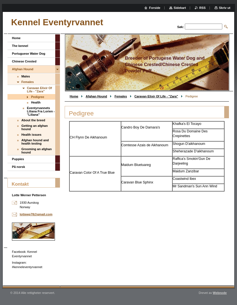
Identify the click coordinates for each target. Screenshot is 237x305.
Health (36, 102)
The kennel (20, 45)
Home (74, 96)
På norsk (18, 166)
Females (121, 96)
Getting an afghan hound (34, 127)
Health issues (31, 134)
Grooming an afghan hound (36, 150)
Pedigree (37, 97)
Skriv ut (224, 7)
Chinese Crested (24, 61)
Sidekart (180, 7)
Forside (154, 7)
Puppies (18, 159)
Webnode (220, 292)
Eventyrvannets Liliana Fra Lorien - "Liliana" (41, 111)
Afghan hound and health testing (35, 141)
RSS (202, 7)
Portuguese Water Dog (28, 53)
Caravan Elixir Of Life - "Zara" (156, 96)
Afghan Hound (96, 96)
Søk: (180, 27)
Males (25, 76)
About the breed (33, 120)
